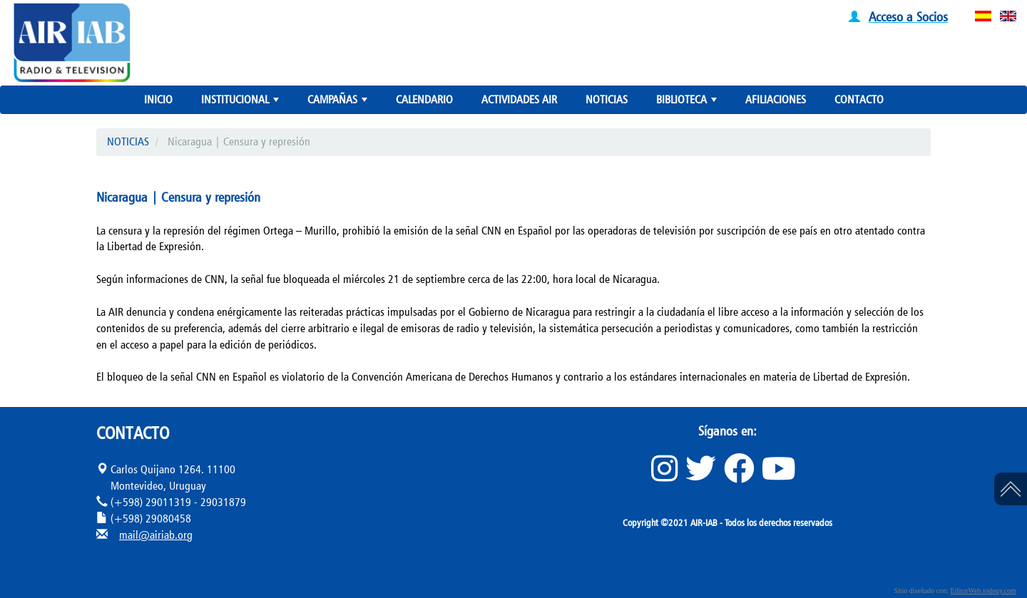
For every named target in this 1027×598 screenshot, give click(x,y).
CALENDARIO (424, 99)
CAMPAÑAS (338, 103)
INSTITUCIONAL (241, 103)
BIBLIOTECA (688, 103)
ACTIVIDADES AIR (519, 99)
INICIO (158, 99)
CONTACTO (859, 99)
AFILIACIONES (775, 99)
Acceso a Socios (908, 16)
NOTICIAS (607, 99)
